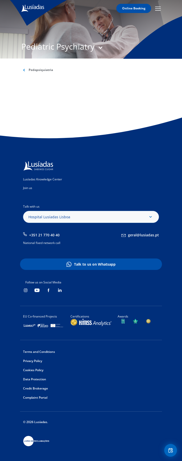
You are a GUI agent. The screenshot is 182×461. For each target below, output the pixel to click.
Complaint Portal (35, 397)
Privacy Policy (32, 361)
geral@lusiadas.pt (143, 235)
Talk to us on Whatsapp (95, 264)
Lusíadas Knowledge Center (42, 179)
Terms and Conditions (39, 352)
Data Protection (34, 379)
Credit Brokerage (35, 388)
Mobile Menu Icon (158, 8)
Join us (27, 188)
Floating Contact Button (171, 450)
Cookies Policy (33, 370)
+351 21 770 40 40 (44, 235)
